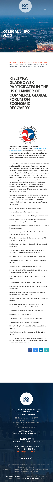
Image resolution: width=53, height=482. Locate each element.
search (34, 13)
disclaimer (17, 476)
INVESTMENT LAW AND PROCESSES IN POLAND (33, 63)
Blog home (13, 63)
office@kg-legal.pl (26, 452)
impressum (9, 476)
